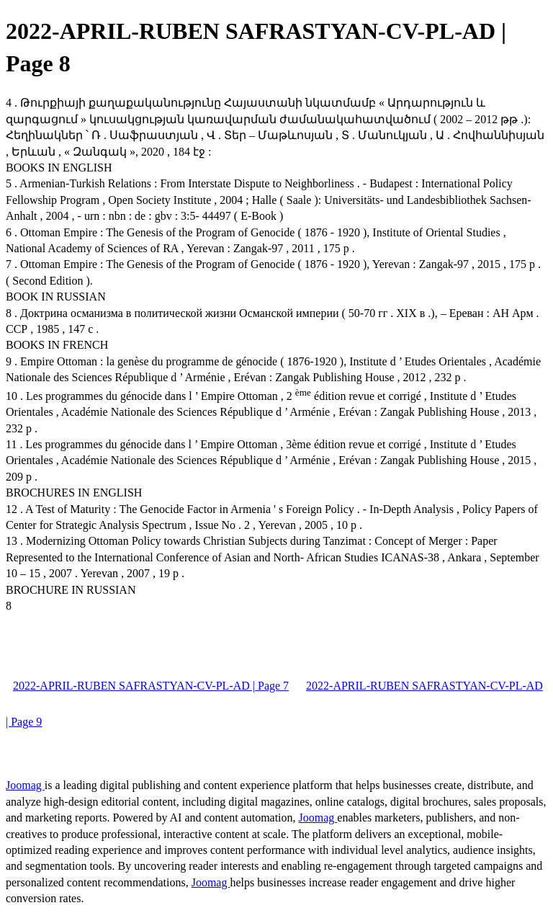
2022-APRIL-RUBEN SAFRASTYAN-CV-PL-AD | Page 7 (151, 686)
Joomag (25, 785)
